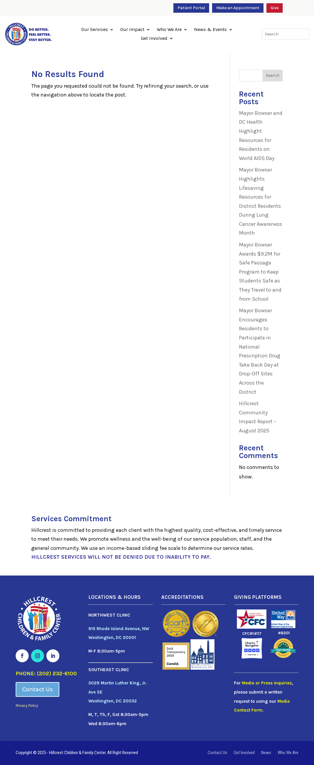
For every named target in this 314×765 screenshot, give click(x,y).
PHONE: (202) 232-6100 (46, 673)
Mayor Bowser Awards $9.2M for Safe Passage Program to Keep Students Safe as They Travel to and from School (260, 271)
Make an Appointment (237, 7)
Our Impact (132, 29)
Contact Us (37, 689)
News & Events (210, 29)
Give (275, 7)
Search (272, 75)
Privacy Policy (27, 705)
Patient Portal (191, 7)
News (266, 753)
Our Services (94, 29)
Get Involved (154, 38)
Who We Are (169, 29)
